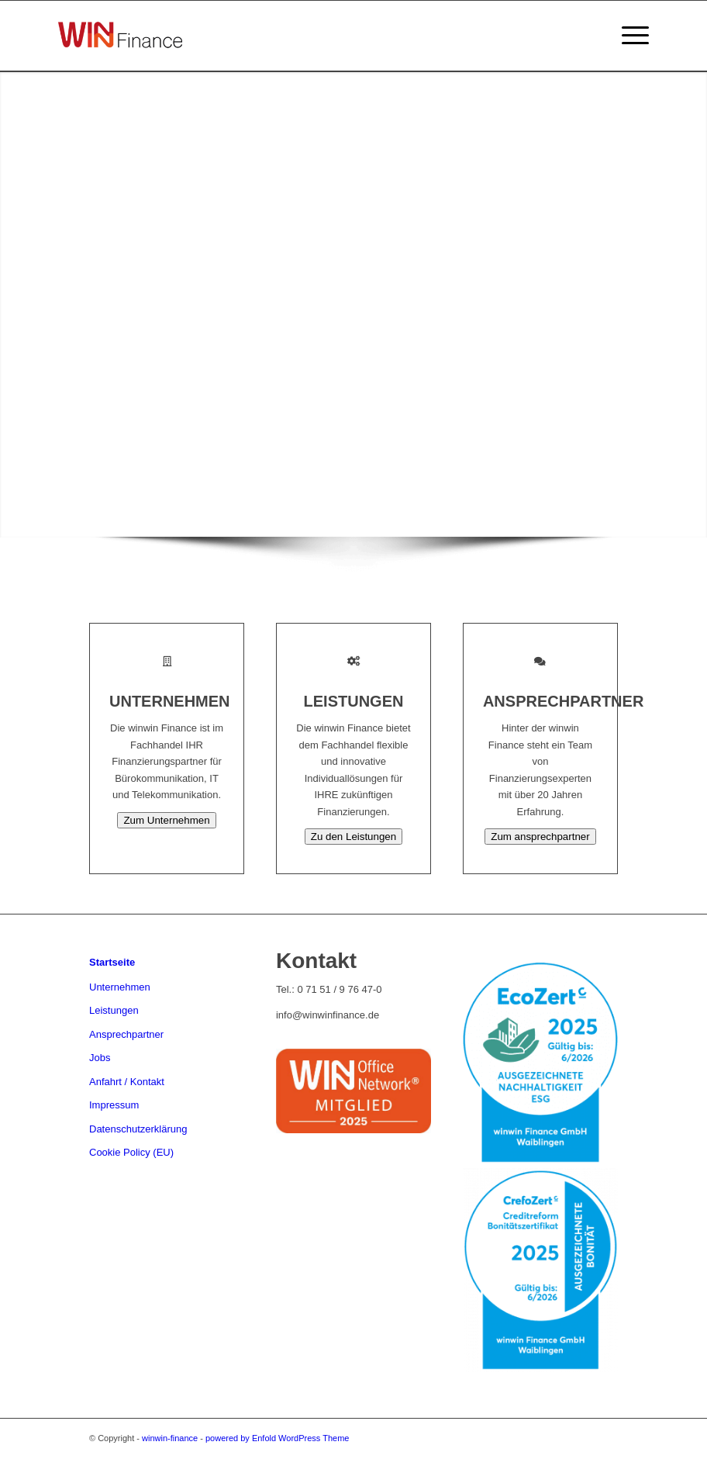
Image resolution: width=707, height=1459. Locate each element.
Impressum (114, 1105)
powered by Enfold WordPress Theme (277, 1438)
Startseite (112, 962)
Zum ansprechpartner (540, 836)
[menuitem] (627, 36)
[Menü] (627, 36)
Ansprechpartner (126, 1034)
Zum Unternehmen (166, 820)
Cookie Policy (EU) (131, 1152)
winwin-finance (170, 1438)
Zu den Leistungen (353, 836)
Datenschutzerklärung (138, 1129)
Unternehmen (119, 987)
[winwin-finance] (120, 57)
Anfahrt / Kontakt (126, 1081)
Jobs (99, 1057)
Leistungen (114, 1010)
